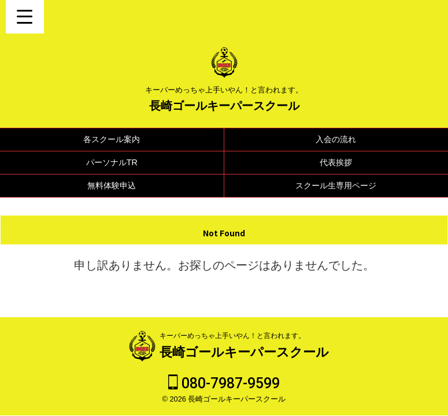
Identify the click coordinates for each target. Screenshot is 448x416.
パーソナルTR (112, 162)
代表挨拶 (336, 162)
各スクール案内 (111, 139)
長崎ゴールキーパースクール (224, 105)
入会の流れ (336, 139)
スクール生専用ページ (335, 185)
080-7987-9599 (224, 383)
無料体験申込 (111, 185)
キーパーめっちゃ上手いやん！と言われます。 (232, 336)
